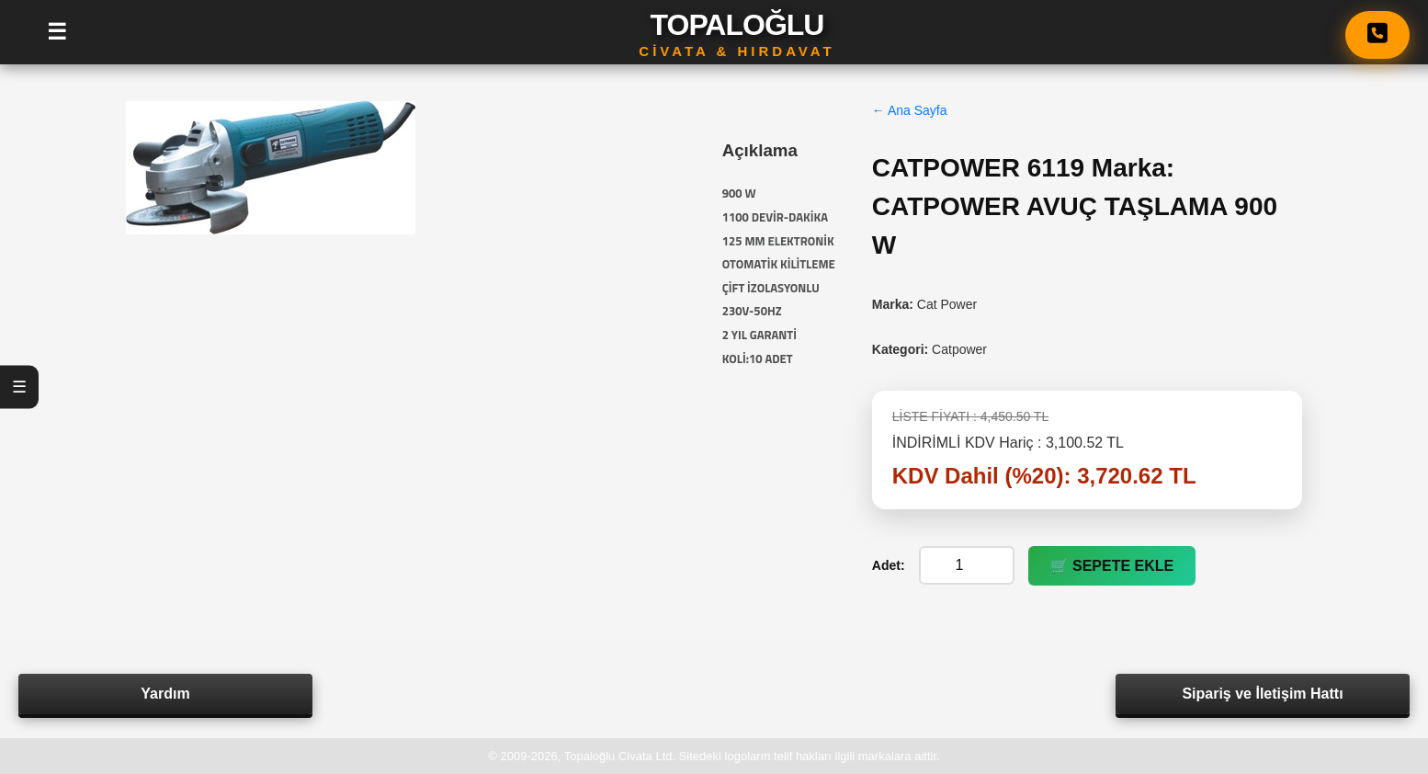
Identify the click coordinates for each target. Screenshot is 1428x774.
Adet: (888, 565)
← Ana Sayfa (909, 110)
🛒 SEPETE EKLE (1112, 566)
